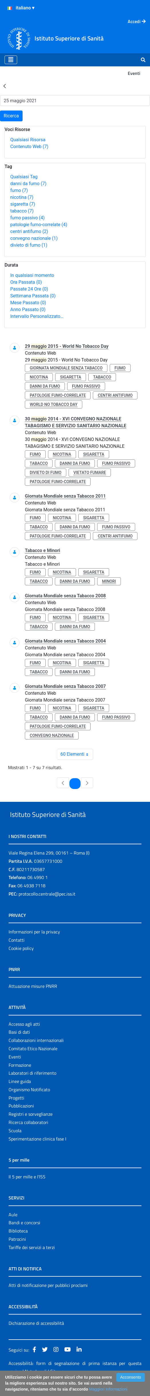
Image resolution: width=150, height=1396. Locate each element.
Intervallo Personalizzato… (36, 316)
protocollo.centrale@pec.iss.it (47, 907)
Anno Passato (27, 309)
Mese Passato (28, 302)
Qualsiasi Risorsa (27, 139)
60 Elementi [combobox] (77, 754)
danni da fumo (28, 183)
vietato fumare (89, 472)
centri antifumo (29, 231)
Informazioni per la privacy (34, 944)
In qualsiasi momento (32, 275)
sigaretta (22, 204)
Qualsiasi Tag (23, 176)
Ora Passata (26, 282)
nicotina (21, 197)
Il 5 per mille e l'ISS (27, 1189)
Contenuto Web (29, 146)
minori (109, 581)
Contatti (17, 953)
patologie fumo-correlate (38, 224)
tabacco (22, 211)
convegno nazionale (34, 238)
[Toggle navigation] (11, 60)
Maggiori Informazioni (108, 1389)
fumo (19, 190)
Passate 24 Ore (29, 289)
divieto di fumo (28, 245)
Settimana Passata (32, 296)
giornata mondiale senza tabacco (66, 368)
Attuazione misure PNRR (33, 999)
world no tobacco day (53, 404)
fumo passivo (27, 217)
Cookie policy (21, 961)
